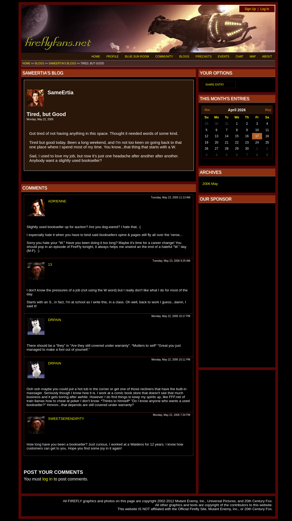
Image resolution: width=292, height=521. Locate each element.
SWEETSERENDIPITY (66, 419)
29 (206, 124)
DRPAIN (54, 320)
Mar (207, 110)
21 (226, 142)
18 (267, 136)
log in (47, 479)
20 (216, 142)
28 (226, 148)
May (268, 110)
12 (206, 136)
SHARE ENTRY (214, 84)
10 (257, 130)
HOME (96, 56)
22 (237, 142)
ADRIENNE (57, 201)
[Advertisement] (237, 285)
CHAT (239, 56)
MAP (253, 56)
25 (267, 142)
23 (247, 142)
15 (237, 136)
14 (226, 136)
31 (226, 124)
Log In (264, 9)
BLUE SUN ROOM (137, 56)
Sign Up (250, 9)
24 (257, 142)
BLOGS (184, 56)
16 (247, 136)
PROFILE (112, 56)
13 (50, 264)
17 (257, 136)
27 (216, 148)
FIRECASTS (204, 56)
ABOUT (267, 56)
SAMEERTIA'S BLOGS (62, 63)
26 (206, 148)
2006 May (210, 184)
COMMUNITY (164, 56)
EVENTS (223, 56)
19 (206, 142)
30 (216, 124)
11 (267, 130)
